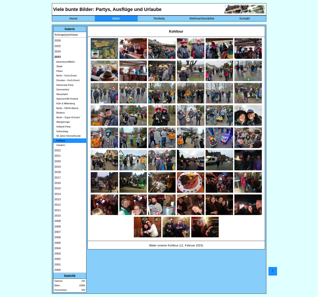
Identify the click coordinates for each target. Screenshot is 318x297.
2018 (57, 172)
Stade (58, 66)
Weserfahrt (61, 94)
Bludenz (59, 112)
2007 (57, 231)
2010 (57, 215)
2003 (57, 253)
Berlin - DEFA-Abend (66, 108)
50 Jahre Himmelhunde (67, 136)
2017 (57, 177)
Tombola (159, 18)
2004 (57, 248)
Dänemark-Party (64, 85)
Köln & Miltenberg (64, 103)
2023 (57, 56)
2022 (57, 150)
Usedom (59, 145)
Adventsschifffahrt (64, 62)
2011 (57, 210)
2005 (57, 242)
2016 (57, 183)
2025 (57, 46)
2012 (57, 204)
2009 (57, 221)
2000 (57, 269)
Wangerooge (62, 122)
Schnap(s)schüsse (66, 34)
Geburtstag (61, 131)
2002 (57, 259)
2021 (57, 155)
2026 (57, 40)
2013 (57, 199)
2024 (57, 51)
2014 (57, 193)
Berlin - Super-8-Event (67, 117)
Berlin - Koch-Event (65, 75)
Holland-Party (62, 126)
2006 (57, 237)
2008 (57, 226)
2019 (57, 166)
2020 (57, 161)
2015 (57, 188)
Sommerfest (61, 89)
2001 (57, 264)
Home (73, 18)
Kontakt (245, 18)
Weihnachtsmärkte (201, 18)
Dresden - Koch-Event (67, 80)
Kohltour (59, 140)
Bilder (116, 18)
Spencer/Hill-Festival (66, 98)
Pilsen (58, 71)
